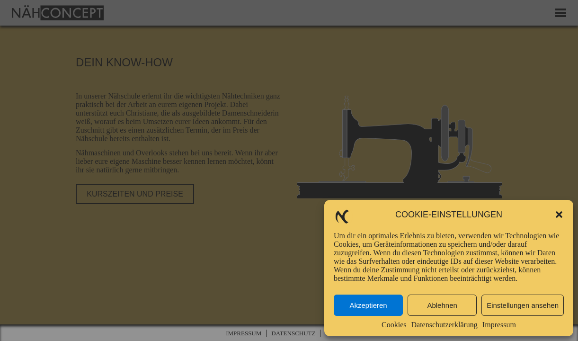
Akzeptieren (368, 305)
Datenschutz (293, 333)
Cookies (394, 325)
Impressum (499, 325)
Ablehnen (442, 305)
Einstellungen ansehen (523, 305)
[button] (559, 214)
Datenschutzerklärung (444, 325)
